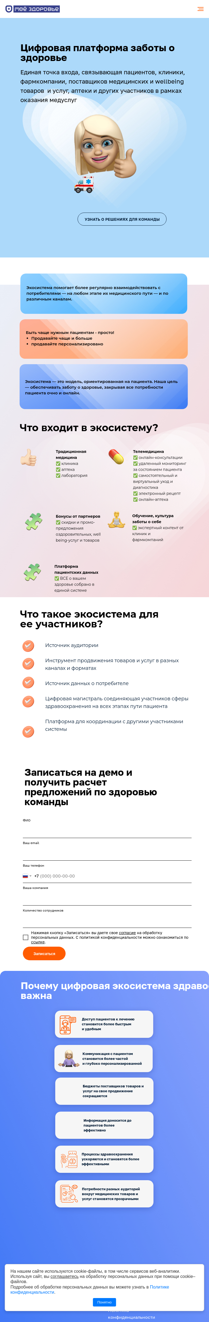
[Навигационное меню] (201, 9)
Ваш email (31, 843)
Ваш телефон (33, 865)
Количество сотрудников (43, 910)
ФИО (26, 820)
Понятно (104, 1302)
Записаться (44, 953)
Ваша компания (35, 888)
